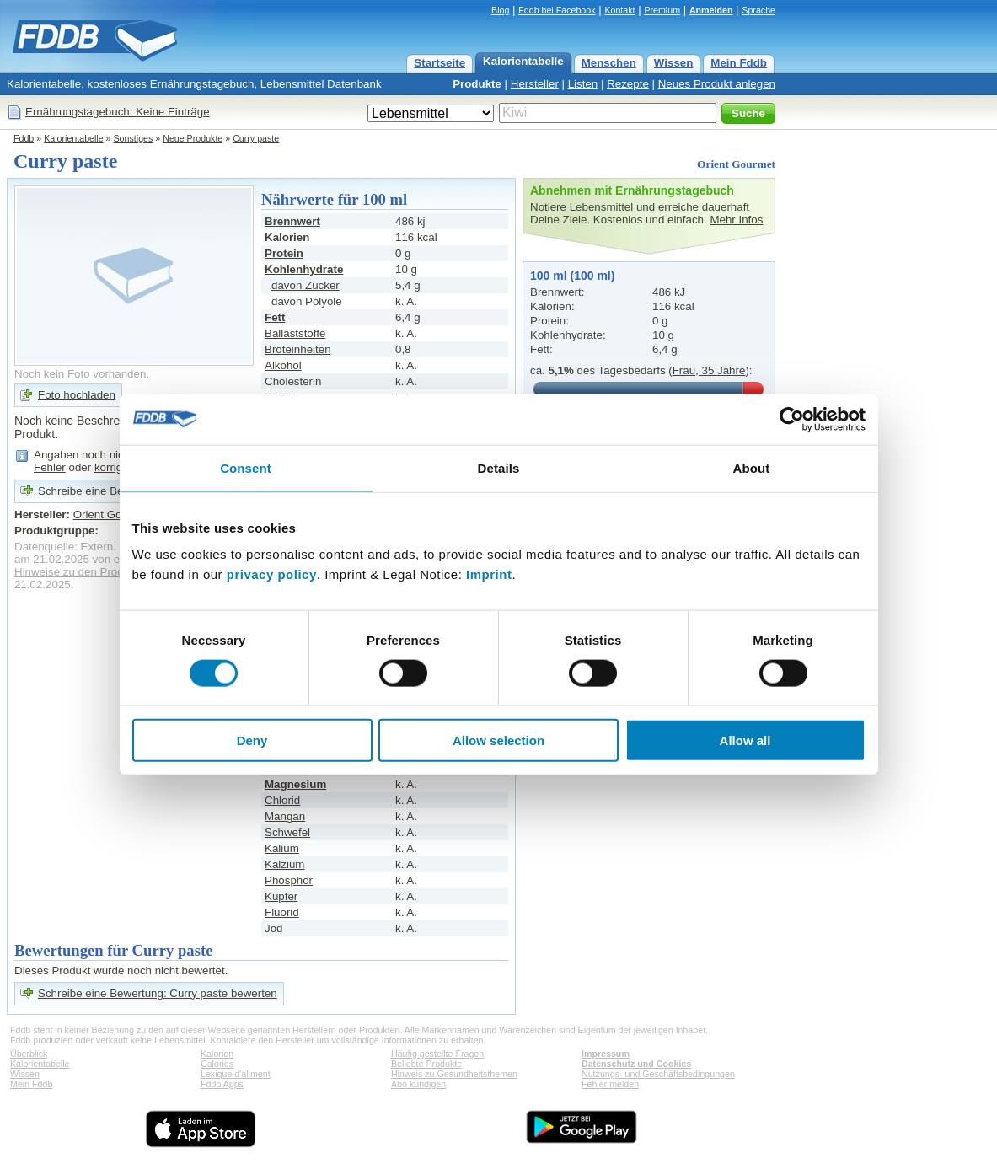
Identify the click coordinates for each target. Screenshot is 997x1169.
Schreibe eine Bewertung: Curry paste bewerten (157, 993)
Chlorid (282, 800)
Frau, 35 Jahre (709, 370)
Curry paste (256, 138)
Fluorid (282, 912)
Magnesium (295, 784)
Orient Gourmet (736, 164)
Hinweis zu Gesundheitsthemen (454, 1074)
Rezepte (628, 84)
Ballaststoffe (295, 333)
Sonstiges (133, 138)
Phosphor (289, 880)
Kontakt (619, 10)
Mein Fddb (738, 62)
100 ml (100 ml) (572, 275)
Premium (662, 10)
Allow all (745, 740)
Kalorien (217, 1053)
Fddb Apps (222, 1084)
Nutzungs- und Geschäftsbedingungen (658, 1074)
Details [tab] (499, 467)
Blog (500, 10)
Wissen (674, 62)
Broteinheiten (298, 349)
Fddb (23, 138)
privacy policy (272, 574)
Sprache (758, 10)
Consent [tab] (245, 467)
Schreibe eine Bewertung (100, 491)
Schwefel (287, 832)
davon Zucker (305, 285)
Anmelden (711, 10)
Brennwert (292, 221)
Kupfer (281, 896)
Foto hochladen (76, 395)
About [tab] (751, 467)
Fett (275, 317)
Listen (583, 84)
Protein (284, 253)
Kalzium (284, 864)
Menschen (609, 62)
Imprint (489, 574)
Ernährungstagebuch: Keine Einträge (117, 111)
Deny (252, 740)
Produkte (477, 84)
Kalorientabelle (523, 61)
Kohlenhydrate (304, 269)
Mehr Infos (736, 219)
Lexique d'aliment (236, 1074)
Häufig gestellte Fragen (437, 1053)
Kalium (282, 848)
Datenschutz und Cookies (636, 1064)
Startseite (439, 62)
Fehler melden (610, 1084)
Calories (217, 1064)
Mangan (285, 816)
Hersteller (535, 84)
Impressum (606, 1053)
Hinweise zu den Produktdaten (90, 572)
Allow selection (498, 740)
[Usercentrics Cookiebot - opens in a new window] (792, 419)
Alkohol (283, 365)
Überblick (28, 1053)
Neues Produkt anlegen (716, 84)
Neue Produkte (192, 138)
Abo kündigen (418, 1084)
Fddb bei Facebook (556, 10)
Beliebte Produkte (426, 1064)
